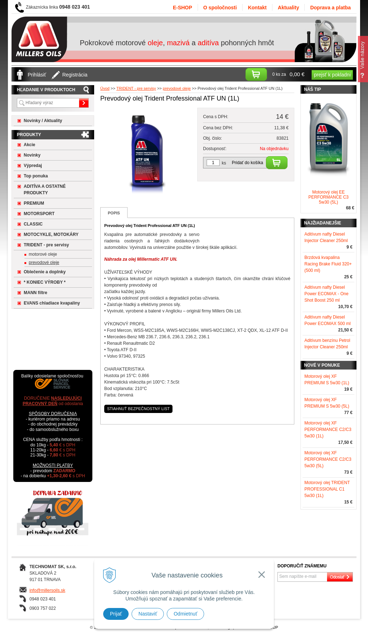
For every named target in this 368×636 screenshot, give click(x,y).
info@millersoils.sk (47, 590)
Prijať (116, 614)
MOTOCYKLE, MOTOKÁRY (51, 234)
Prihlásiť (37, 75)
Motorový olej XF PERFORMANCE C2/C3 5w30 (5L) (327, 459)
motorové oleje (43, 254)
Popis (114, 213)
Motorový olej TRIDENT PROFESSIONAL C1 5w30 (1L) (327, 489)
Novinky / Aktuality (43, 120)
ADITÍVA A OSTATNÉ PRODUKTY (45, 189)
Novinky (32, 155)
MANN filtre (35, 292)
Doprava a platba (330, 7)
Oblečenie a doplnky (45, 271)
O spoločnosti (220, 7)
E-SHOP (182, 7)
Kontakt (257, 7)
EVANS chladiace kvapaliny (52, 303)
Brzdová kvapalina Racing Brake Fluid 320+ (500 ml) (328, 264)
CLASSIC (33, 224)
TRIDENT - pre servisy (46, 244)
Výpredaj (33, 165)
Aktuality (288, 7)
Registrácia (74, 75)
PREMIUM (34, 203)
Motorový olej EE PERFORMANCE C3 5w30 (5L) (328, 197)
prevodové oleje (44, 262)
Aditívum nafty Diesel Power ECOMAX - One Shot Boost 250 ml (326, 294)
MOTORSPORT (39, 213)
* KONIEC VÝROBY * (44, 282)
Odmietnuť (185, 614)
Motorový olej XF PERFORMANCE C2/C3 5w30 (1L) (327, 429)
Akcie (29, 144)
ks (224, 163)
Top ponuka (36, 175)
